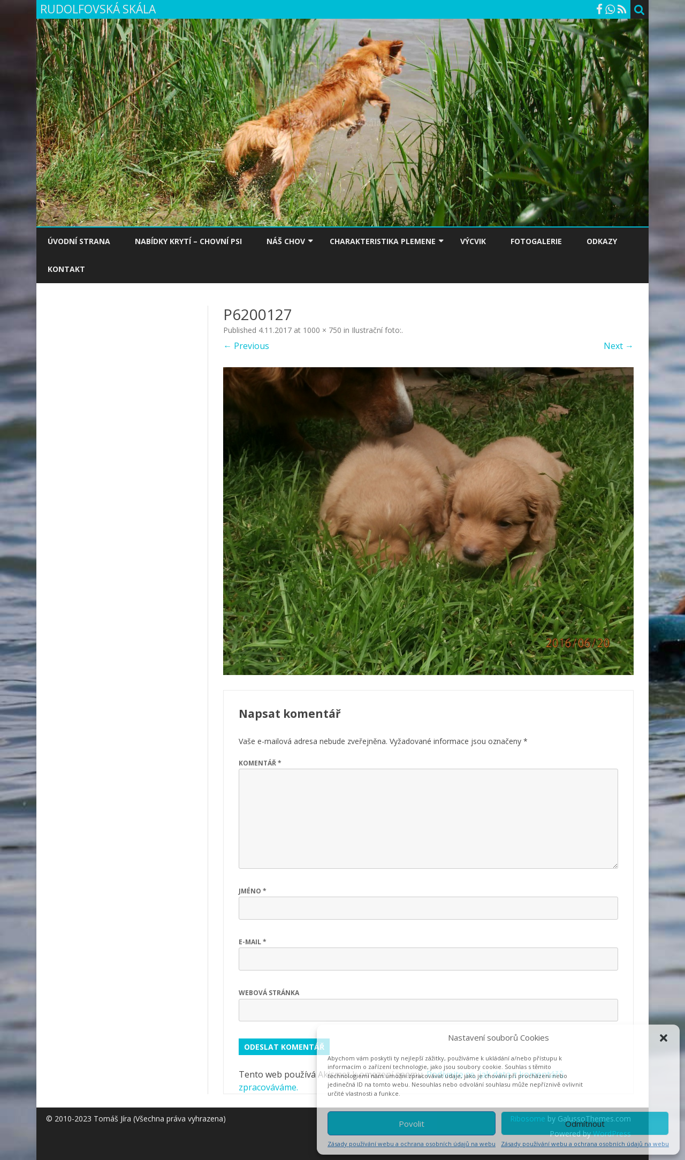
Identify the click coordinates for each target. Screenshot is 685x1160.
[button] (663, 1038)
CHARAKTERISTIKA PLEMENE (383, 241)
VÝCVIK (473, 241)
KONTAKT (66, 269)
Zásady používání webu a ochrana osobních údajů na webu (412, 1144)
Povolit (411, 1123)
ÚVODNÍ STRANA (79, 241)
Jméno (253, 891)
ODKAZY (602, 241)
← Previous (246, 346)
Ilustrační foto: (376, 330)
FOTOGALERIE (536, 241)
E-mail (253, 941)
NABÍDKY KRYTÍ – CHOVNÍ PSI (188, 241)
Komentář (260, 763)
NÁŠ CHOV (286, 241)
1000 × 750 (322, 330)
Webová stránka (269, 992)
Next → (619, 346)
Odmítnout (585, 1123)
